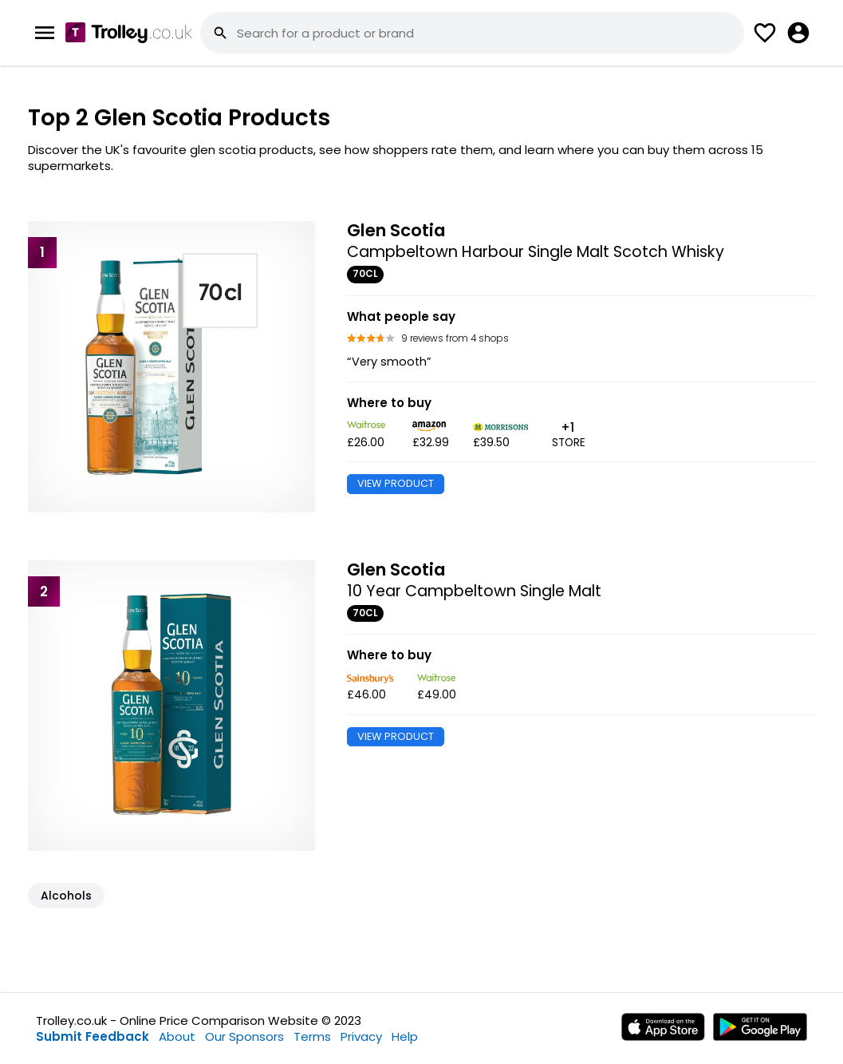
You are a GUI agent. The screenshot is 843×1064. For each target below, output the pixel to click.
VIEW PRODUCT (395, 483)
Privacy (361, 1036)
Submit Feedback (92, 1036)
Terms (312, 1036)
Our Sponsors (244, 1036)
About (177, 1036)
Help (405, 1036)
